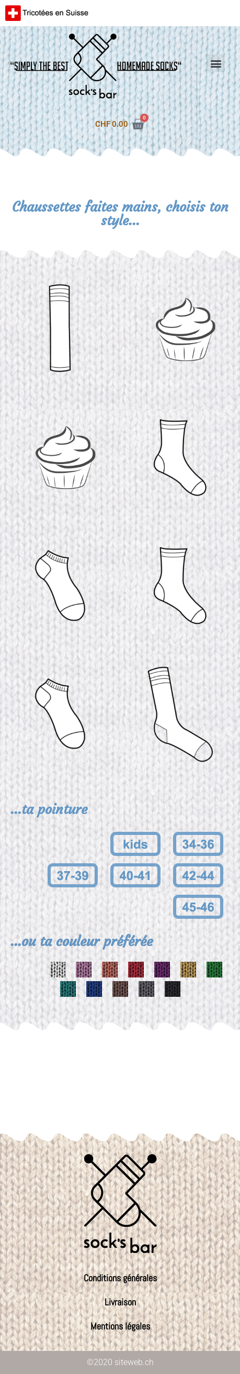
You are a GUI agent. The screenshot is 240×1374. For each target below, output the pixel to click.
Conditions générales (120, 1278)
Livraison (120, 1302)
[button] (216, 63)
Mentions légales (120, 1326)
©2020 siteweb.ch (120, 1362)
